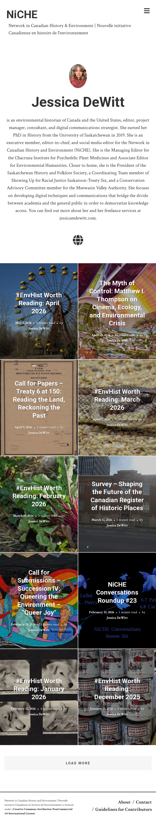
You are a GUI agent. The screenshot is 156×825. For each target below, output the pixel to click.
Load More (78, 763)
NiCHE (21, 14)
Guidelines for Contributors (123, 809)
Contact (144, 802)
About (124, 802)
